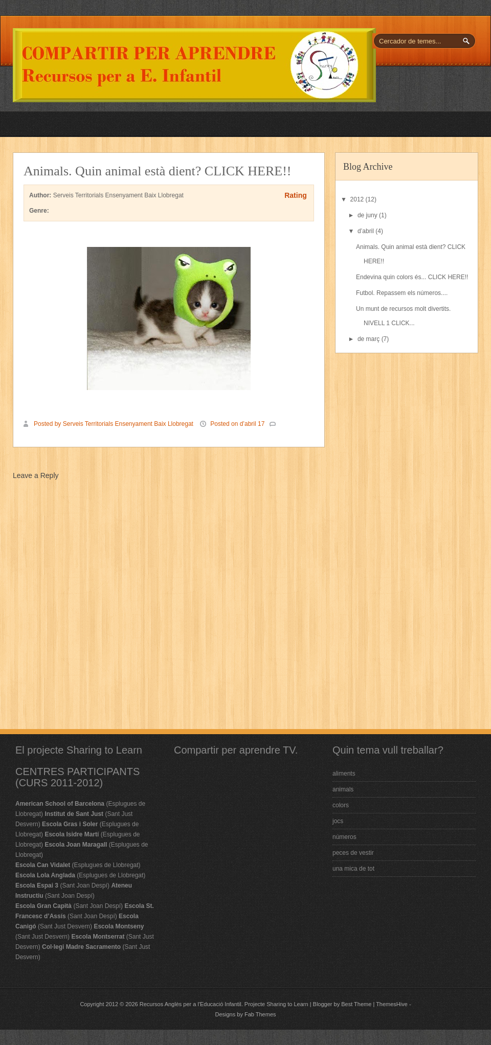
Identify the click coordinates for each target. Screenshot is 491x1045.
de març (370, 339)
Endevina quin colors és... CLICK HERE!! (412, 277)
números (344, 836)
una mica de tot (353, 868)
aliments (343, 773)
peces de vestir (353, 852)
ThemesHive (392, 1004)
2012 (358, 199)
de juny (368, 215)
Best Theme (356, 1004)
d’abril (366, 231)
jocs (337, 821)
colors (340, 805)
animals (342, 789)
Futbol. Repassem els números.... (402, 293)
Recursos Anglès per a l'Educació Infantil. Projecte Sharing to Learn (224, 1004)
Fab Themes (260, 1014)
